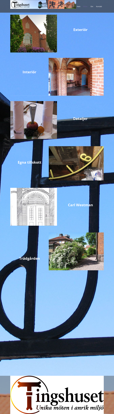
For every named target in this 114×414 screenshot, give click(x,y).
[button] (12, 33)
